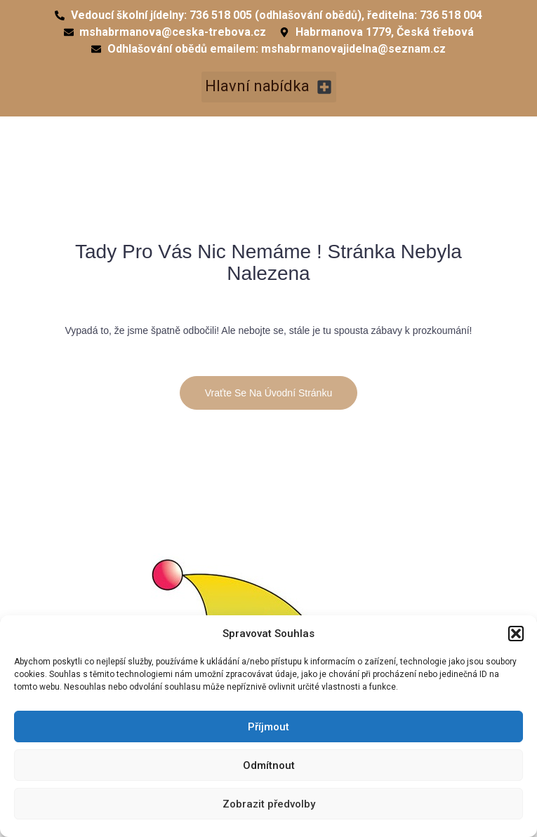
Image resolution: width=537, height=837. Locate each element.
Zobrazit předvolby (269, 804)
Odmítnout (269, 765)
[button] (516, 634)
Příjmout (268, 727)
